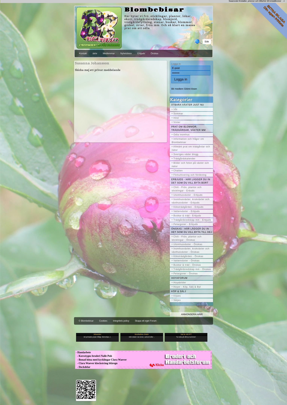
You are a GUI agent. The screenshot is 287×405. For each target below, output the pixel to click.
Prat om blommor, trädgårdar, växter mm (188, 128)
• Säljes (176, 300)
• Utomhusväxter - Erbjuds (187, 195)
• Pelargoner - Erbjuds (185, 224)
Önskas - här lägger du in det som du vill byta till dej (191, 230)
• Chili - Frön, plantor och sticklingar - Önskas (187, 238)
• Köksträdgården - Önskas (187, 256)
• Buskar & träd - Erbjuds (186, 215)
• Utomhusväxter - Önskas (187, 244)
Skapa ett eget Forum (145, 321)
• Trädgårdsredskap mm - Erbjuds (191, 220)
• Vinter (176, 122)
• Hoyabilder (179, 282)
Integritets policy (121, 321)
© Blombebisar (86, 321)
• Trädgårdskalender (184, 158)
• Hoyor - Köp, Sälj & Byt (186, 287)
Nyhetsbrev (126, 53)
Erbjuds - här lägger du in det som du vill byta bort (190, 181)
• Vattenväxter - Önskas (185, 260)
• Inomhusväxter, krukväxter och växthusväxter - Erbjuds (190, 201)
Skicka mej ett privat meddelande (97, 70)
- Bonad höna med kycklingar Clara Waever (101, 359)
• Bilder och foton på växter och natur (190, 165)
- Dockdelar (82, 367)
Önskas (154, 53)
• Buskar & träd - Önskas (186, 265)
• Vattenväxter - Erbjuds (186, 211)
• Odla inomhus (181, 134)
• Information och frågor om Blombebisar (188, 141)
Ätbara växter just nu (187, 105)
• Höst (175, 118)
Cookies (103, 321)
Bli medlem (177, 88)
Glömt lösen (190, 88)
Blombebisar (154, 10)
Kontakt (83, 53)
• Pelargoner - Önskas (185, 273)
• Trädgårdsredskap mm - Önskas (191, 269)
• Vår (174, 109)
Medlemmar (109, 53)
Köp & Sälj (178, 291)
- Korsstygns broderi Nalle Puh (93, 356)
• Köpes (176, 296)
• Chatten (177, 170)
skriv (95, 53)
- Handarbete (83, 352)
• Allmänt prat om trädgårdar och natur (191, 148)
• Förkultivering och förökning (189, 175)
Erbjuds (141, 53)
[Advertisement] (120, 107)
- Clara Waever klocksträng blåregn (96, 363)
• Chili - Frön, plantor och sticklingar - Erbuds (187, 189)
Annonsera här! (192, 314)
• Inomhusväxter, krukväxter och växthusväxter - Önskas (190, 250)
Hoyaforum (179, 278)
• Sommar (177, 113)
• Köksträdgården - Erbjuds (188, 207)
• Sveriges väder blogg (185, 154)
